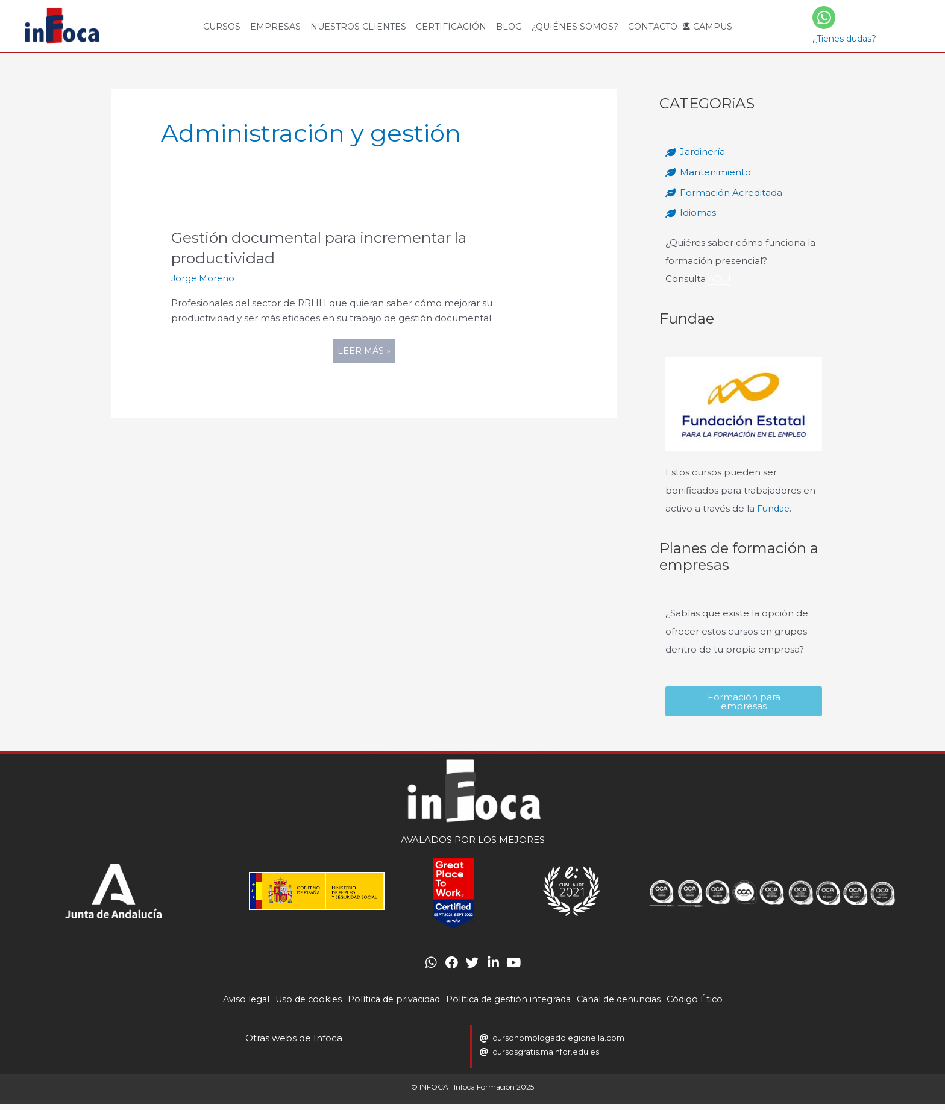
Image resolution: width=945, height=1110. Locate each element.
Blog (509, 26)
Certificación (451, 26)
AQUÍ (720, 278)
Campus (712, 26)
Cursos (221, 26)
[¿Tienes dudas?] (823, 17)
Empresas (275, 26)
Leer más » (366, 348)
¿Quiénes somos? (575, 26)
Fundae (775, 508)
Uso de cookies (300, 1005)
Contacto (652, 26)
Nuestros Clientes (358, 26)
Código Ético (706, 1005)
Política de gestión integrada (510, 1005)
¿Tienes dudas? (844, 38)
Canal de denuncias (626, 1005)
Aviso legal (235, 1005)
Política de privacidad (390, 1005)
